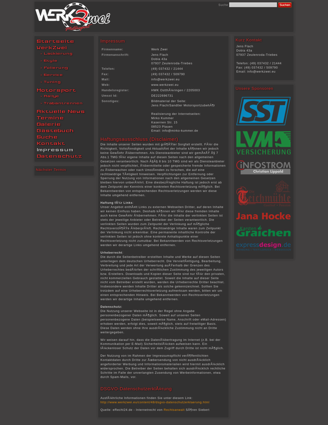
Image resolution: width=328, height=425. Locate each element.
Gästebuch (55, 130)
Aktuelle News (61, 111)
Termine (50, 117)
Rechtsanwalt (174, 410)
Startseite (55, 41)
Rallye (51, 96)
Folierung (56, 67)
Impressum (55, 149)
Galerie (49, 124)
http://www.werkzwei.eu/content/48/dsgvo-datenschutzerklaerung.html (155, 402)
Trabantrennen (63, 103)
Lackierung (58, 53)
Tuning (52, 82)
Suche (223, 5)
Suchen (285, 5)
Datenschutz (59, 156)
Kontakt (51, 143)
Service (53, 75)
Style (50, 60)
